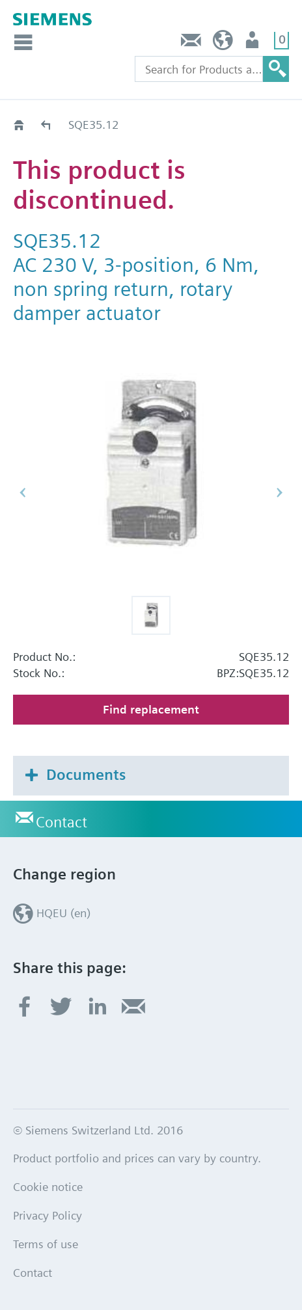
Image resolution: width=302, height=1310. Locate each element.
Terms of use (45, 1244)
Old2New (46, 124)
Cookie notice (48, 1187)
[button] (151, 615)
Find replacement (151, 709)
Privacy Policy (47, 1215)
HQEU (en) (223, 43)
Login (253, 43)
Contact (191, 43)
